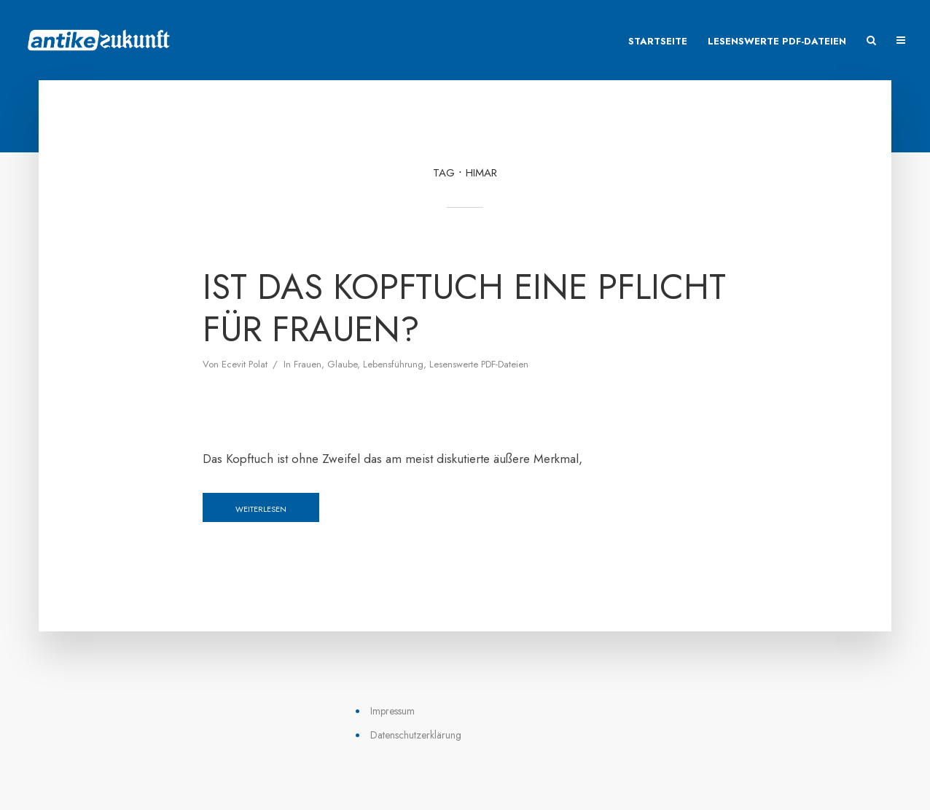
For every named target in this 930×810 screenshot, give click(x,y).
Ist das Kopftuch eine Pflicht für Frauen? (464, 308)
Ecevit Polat (244, 364)
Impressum (392, 711)
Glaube (342, 364)
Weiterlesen (260, 509)
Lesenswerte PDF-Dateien (777, 41)
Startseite (657, 41)
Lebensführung (393, 364)
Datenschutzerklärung (415, 735)
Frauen (307, 364)
